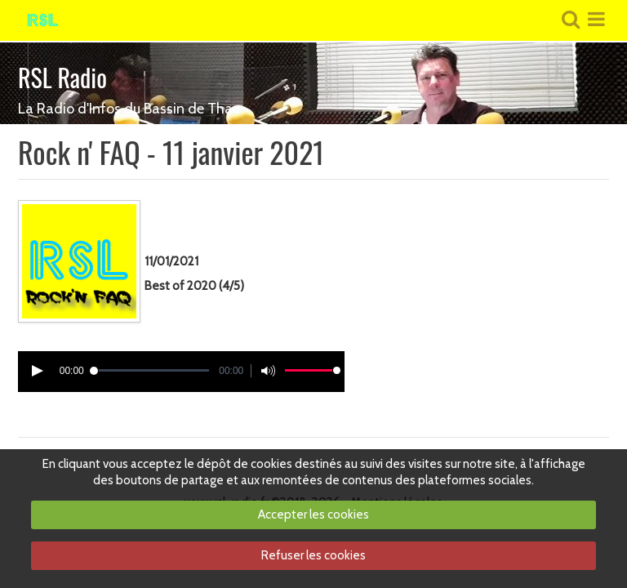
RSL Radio (62, 77)
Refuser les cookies (313, 555)
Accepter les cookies (313, 514)
